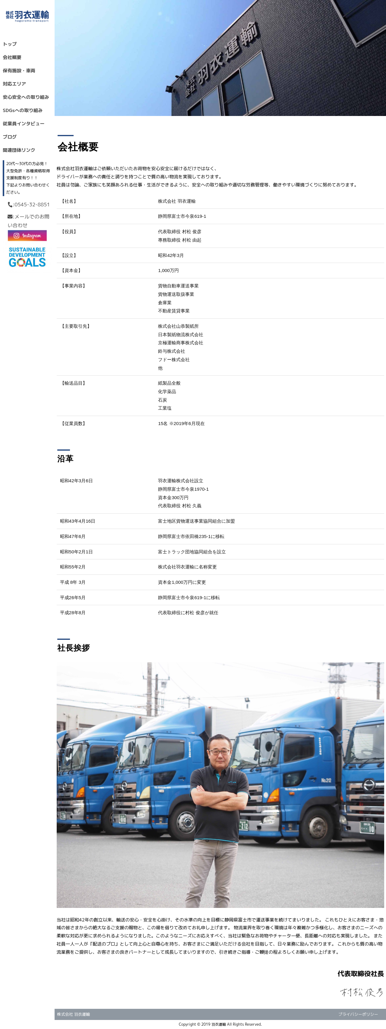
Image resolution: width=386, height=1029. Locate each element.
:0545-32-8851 (28, 204)
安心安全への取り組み (26, 97)
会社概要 (12, 57)
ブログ (10, 136)
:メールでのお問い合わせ (28, 221)
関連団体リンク (19, 150)
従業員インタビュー (24, 123)
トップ (10, 44)
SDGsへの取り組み (23, 110)
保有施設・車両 (19, 70)
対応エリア (14, 83)
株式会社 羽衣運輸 (73, 1014)
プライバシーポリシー (358, 1014)
